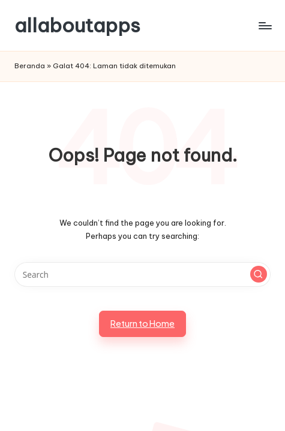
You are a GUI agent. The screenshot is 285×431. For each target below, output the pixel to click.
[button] (258, 274)
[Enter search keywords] (142, 274)
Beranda (29, 66)
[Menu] (265, 25)
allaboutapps (77, 25)
